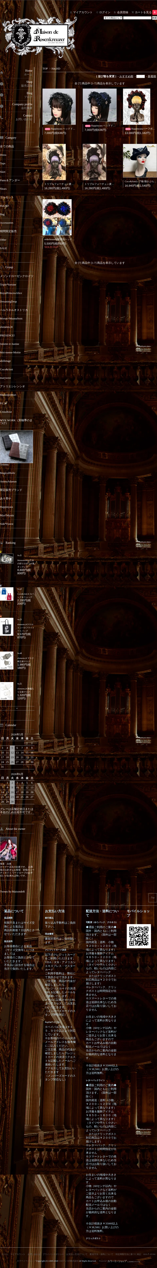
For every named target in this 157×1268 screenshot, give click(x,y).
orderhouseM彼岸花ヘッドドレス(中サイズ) (67, 239)
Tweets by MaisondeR (12, 891)
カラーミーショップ (26, 1261)
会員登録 (122, 12)
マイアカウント (83, 12)
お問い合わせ (34, 1254)
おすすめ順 (126, 76)
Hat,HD (56, 68)
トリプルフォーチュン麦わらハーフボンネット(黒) (112, 184)
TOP (45, 68)
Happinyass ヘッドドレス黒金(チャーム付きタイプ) (75, 128)
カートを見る (146, 12)
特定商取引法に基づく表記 (128, 1254)
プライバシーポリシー (53, 1254)
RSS (145, 1254)
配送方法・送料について (101, 1254)
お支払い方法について (76, 1254)
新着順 (152, 76)
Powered (119, 1261)
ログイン (104, 12)
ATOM (152, 1254)
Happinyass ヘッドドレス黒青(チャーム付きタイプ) (116, 125)
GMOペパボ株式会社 (68, 1261)
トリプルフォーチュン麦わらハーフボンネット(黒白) (73, 184)
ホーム (5, 1254)
